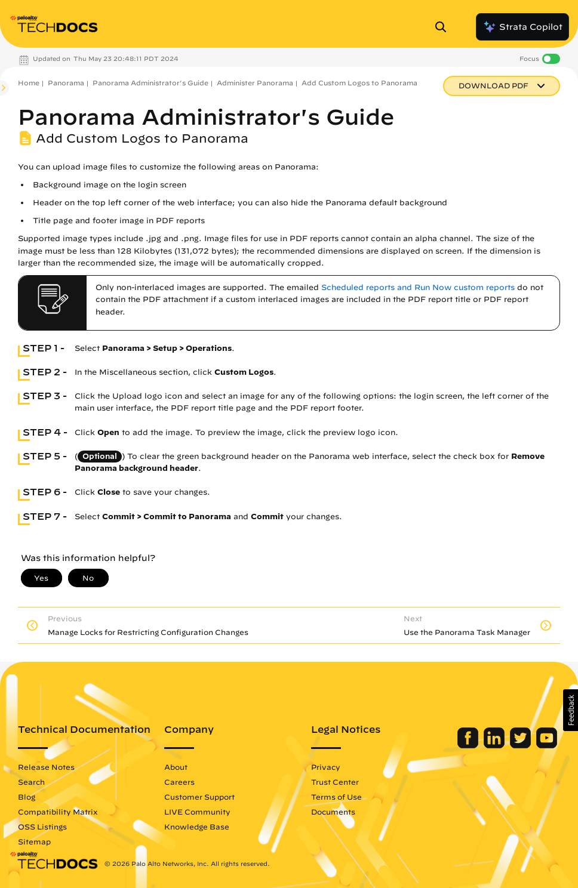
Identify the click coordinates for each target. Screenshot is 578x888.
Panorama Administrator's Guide (150, 83)
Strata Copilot (522, 27)
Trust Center (335, 782)
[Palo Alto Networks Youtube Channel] (546, 745)
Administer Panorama (255, 83)
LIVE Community (197, 811)
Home (28, 83)
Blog (26, 797)
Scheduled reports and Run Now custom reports (418, 287)
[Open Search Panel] (444, 26)
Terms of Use (336, 797)
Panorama (66, 83)
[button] (570, 710)
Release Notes (46, 767)
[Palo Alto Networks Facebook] (469, 745)
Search (31, 782)
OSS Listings (42, 826)
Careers (179, 782)
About (175, 767)
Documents (333, 811)
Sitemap (34, 841)
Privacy (325, 767)
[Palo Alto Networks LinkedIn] (495, 745)
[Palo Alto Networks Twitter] (521, 745)
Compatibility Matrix (57, 811)
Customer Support (199, 797)
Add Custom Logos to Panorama (359, 83)
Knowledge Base (196, 826)
